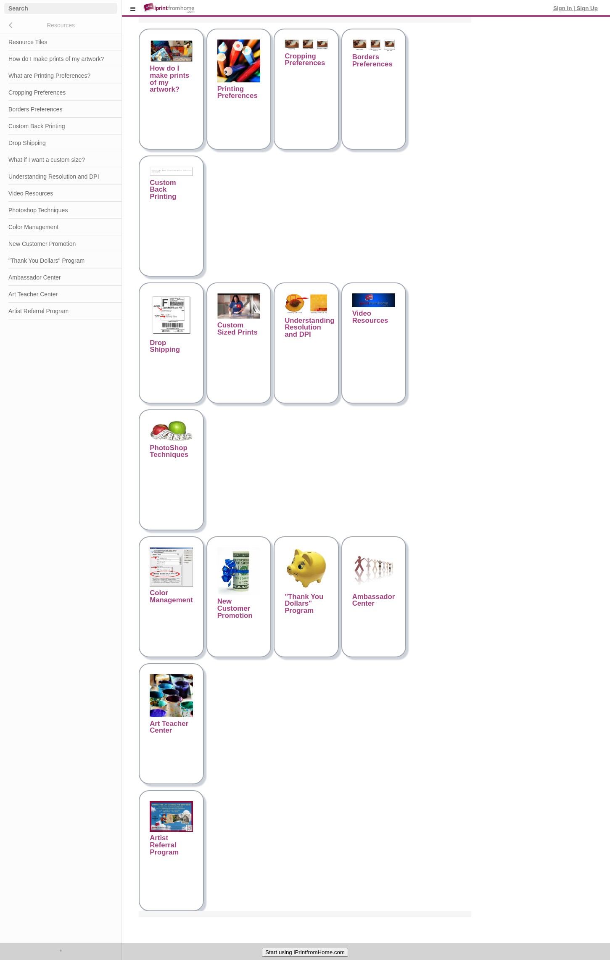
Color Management (33, 227)
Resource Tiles (28, 42)
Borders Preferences (35, 109)
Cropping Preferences (37, 92)
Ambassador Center (34, 277)
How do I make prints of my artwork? (56, 58)
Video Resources (30, 193)
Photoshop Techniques (38, 210)
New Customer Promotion (42, 243)
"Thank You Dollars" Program (46, 260)
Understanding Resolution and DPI (53, 176)
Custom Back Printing (36, 126)
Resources (61, 25)
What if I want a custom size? (46, 159)
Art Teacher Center (33, 294)
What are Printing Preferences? (49, 75)
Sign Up (586, 8)
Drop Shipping (27, 143)
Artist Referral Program (38, 311)
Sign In (563, 8)
